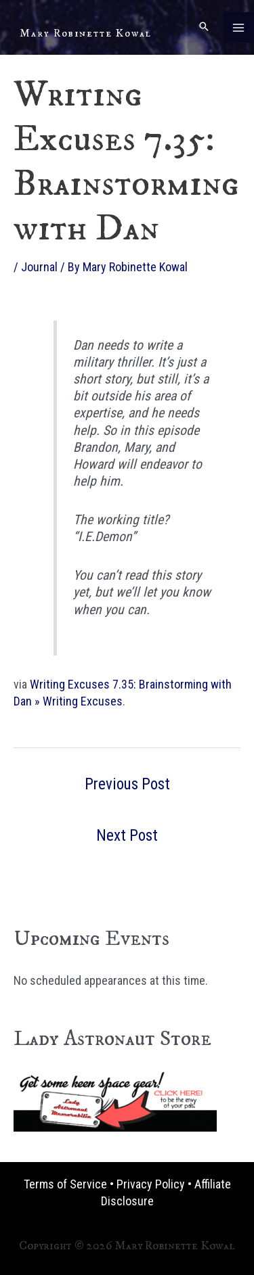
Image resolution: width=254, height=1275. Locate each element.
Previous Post (127, 784)
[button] (204, 27)
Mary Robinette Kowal (86, 33)
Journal (39, 267)
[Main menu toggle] (239, 27)
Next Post (127, 836)
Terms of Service (65, 1184)
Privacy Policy (151, 1184)
